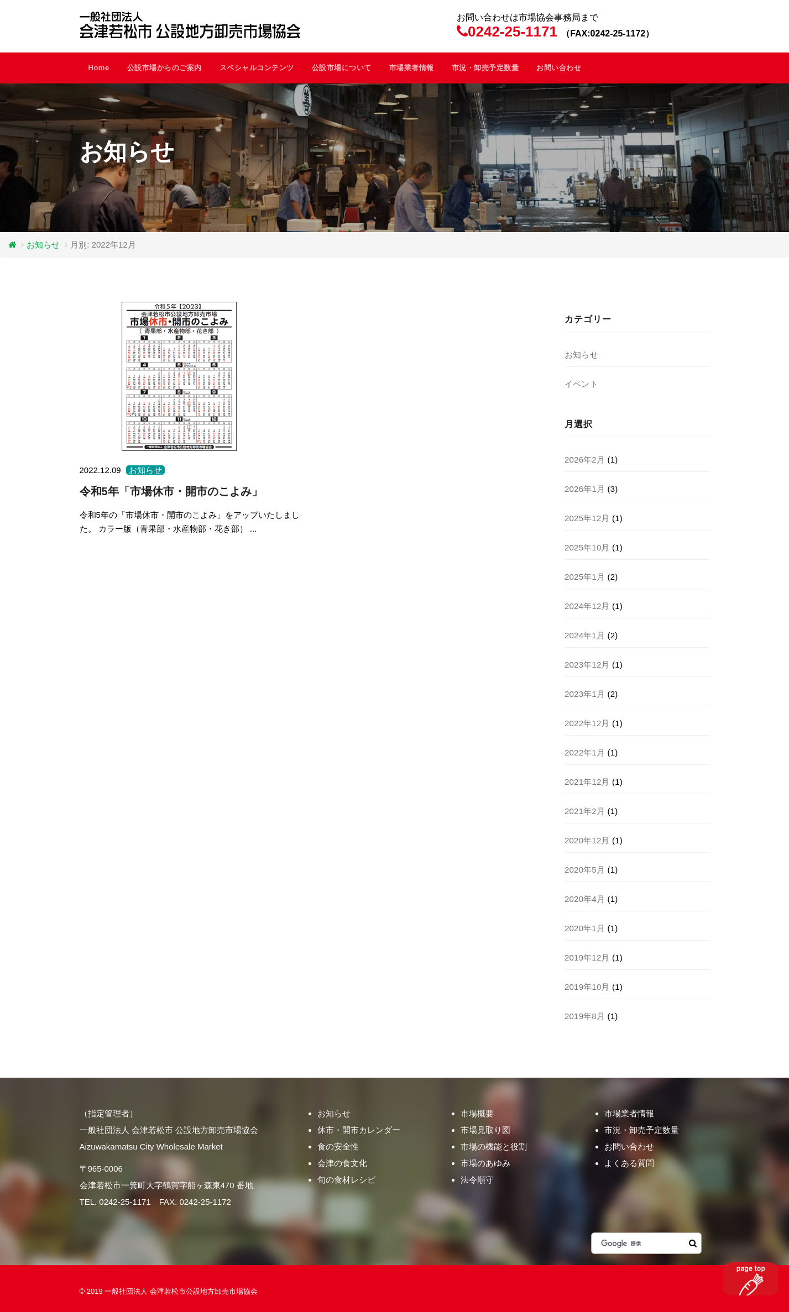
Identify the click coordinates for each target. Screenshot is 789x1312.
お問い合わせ (558, 68)
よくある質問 (629, 1163)
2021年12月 (587, 781)
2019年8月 (585, 1016)
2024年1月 (585, 635)
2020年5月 (585, 869)
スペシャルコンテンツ (257, 68)
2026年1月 (585, 489)
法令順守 (477, 1179)
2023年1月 (585, 694)
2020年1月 (585, 928)
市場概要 (477, 1113)
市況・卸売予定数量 (485, 68)
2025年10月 (587, 547)
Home (98, 68)
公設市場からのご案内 (164, 68)
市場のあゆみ (485, 1163)
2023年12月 (587, 664)
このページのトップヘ (750, 1278)
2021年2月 (585, 811)
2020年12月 (587, 840)
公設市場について (342, 68)
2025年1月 (585, 576)
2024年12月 (587, 606)
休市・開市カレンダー (358, 1130)
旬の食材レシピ (346, 1179)
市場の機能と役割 (494, 1146)
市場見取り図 (485, 1130)
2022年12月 (587, 723)
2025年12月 (587, 518)
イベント (581, 384)
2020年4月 (585, 899)
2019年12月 (587, 957)
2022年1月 (585, 752)
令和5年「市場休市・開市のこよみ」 (171, 491)
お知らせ (43, 244)
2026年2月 (585, 459)
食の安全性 (338, 1146)
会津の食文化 (342, 1163)
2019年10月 (587, 986)
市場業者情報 (411, 68)
